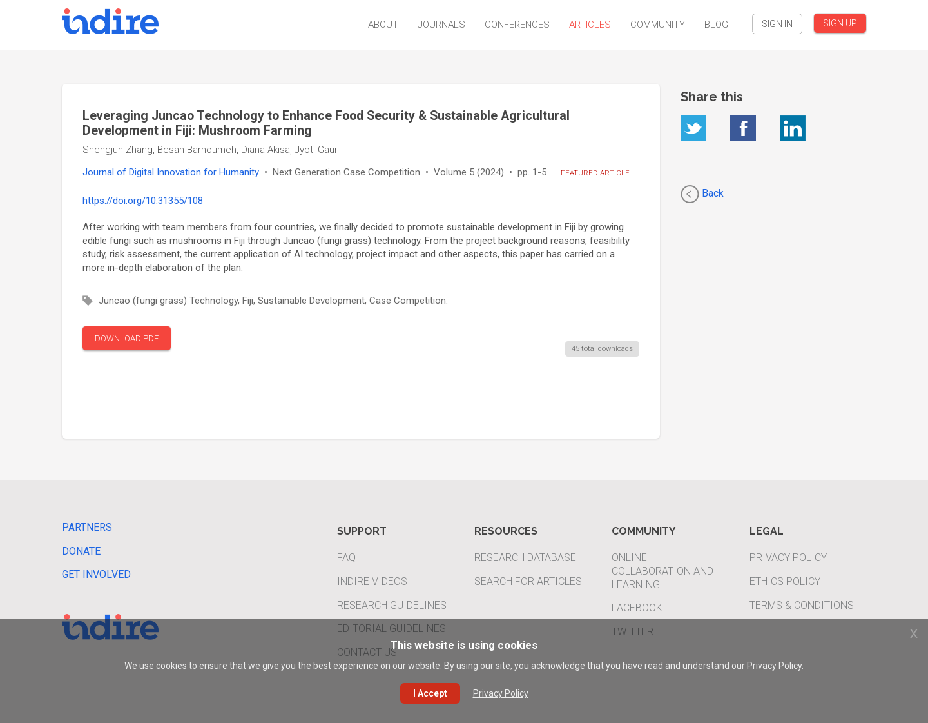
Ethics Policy (784, 581)
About (383, 24)
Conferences (517, 24)
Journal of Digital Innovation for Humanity (170, 172)
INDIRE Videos (372, 581)
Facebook (637, 608)
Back (702, 194)
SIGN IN (777, 24)
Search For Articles (528, 581)
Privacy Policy (788, 557)
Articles (590, 24)
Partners (87, 527)
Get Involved (96, 574)
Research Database (525, 557)
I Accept (430, 693)
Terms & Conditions (801, 605)
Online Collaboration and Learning (662, 571)
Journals (441, 24)
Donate (81, 551)
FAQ (346, 557)
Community (657, 24)
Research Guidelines (392, 605)
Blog (716, 24)
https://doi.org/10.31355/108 (142, 200)
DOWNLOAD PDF (127, 338)
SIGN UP (840, 23)
